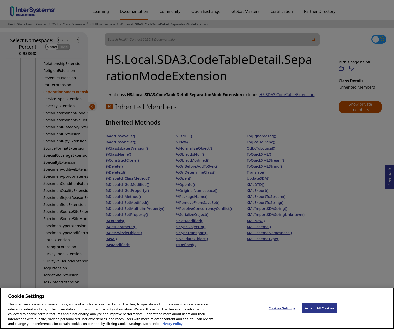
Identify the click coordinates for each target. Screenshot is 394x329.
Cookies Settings (282, 316)
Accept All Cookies (319, 316)
